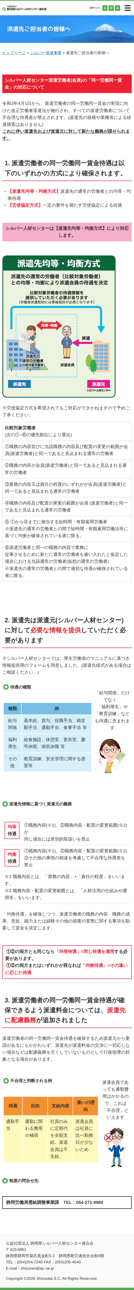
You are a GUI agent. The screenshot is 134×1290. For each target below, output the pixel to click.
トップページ (13, 53)
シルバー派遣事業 (46, 53)
